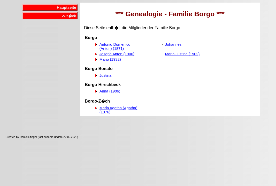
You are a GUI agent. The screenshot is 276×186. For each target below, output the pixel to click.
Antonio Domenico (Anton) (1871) (115, 46)
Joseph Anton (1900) (116, 54)
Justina (105, 75)
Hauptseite (66, 7)
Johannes (173, 44)
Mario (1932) (110, 59)
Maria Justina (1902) (182, 54)
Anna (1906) (109, 91)
